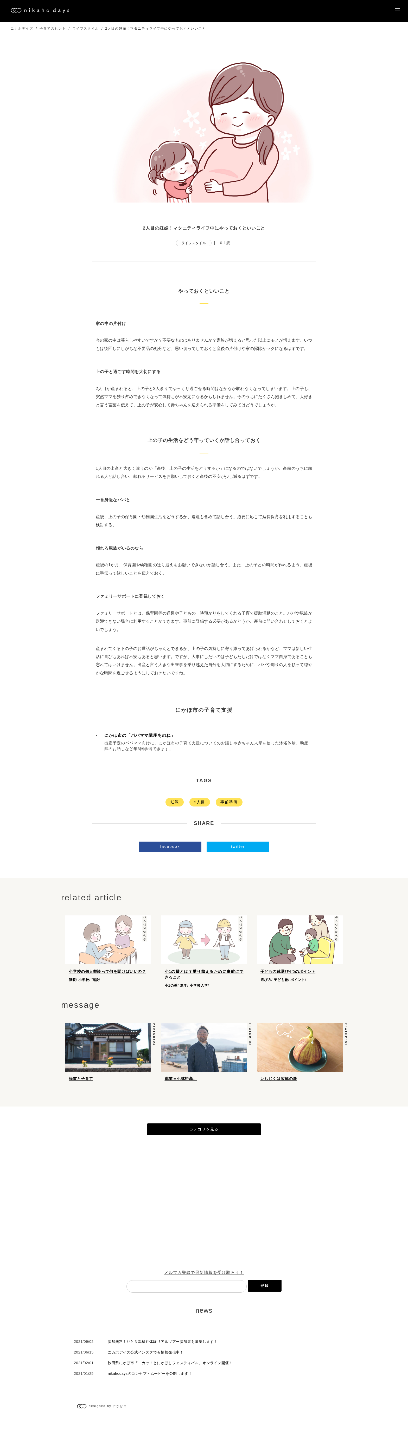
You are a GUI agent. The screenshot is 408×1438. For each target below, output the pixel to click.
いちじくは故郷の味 (278, 1082)
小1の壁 (171, 985)
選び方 (265, 980)
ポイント (297, 980)
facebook (170, 846)
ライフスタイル (85, 28)
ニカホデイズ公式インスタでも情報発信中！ (145, 1369)
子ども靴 (281, 980)
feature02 (154, 1037)
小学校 (83, 980)
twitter (238, 846)
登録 (264, 1303)
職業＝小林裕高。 (181, 1082)
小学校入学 (199, 985)
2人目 (199, 802)
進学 (183, 985)
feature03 (250, 1037)
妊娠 (174, 802)
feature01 (346, 1037)
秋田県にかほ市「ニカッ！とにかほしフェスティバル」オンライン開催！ (170, 1380)
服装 (72, 980)
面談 (95, 980)
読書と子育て (81, 1082)
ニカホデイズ (21, 28)
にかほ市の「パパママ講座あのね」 (139, 735)
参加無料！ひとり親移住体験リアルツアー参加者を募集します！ (163, 1359)
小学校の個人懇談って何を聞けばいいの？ (107, 971)
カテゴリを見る (204, 1146)
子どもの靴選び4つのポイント (287, 971)
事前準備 (229, 802)
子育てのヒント (53, 28)
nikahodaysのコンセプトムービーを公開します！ (150, 1391)
